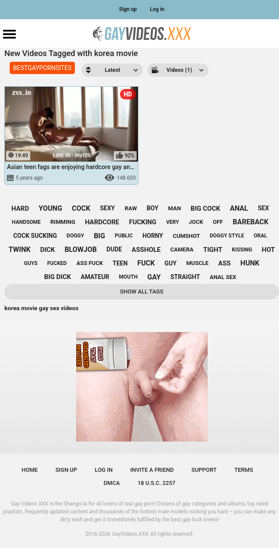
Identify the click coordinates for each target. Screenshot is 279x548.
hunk (249, 263)
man (174, 208)
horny (152, 235)
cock (81, 208)
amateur (95, 276)
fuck (146, 263)
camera (182, 249)
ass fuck (89, 263)
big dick (57, 277)
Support (204, 470)
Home (29, 470)
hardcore (102, 222)
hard (20, 208)
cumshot (186, 236)
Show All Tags (141, 291)
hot (268, 250)
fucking (142, 222)
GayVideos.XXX (130, 534)
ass (224, 263)
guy (171, 263)
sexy (107, 208)
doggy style (227, 236)
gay (154, 277)
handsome (26, 222)
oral (260, 236)
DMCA (112, 483)
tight (212, 250)
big (99, 236)
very (172, 222)
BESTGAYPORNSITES (42, 67)
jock (196, 222)
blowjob (80, 249)
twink (19, 249)
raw (130, 208)
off (218, 222)
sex (263, 208)
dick (47, 250)
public (124, 236)
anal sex (223, 277)
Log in (157, 9)
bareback (250, 222)
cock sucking (35, 235)
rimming (62, 222)
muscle (197, 263)
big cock (205, 208)
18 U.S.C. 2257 (157, 483)
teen (120, 263)
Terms (243, 470)
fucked (57, 263)
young (50, 208)
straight (185, 276)
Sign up (128, 9)
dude (114, 249)
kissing (242, 250)
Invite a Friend (151, 470)
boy (153, 208)
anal (239, 208)
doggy (75, 236)
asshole (146, 250)
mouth (128, 277)
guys (31, 263)
